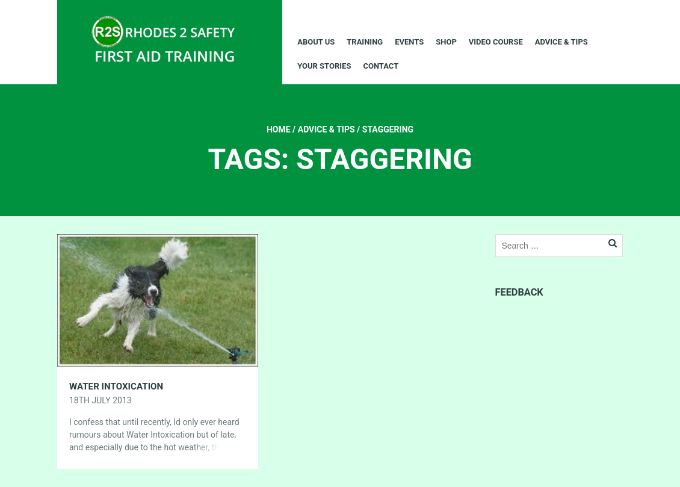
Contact (380, 65)
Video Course (496, 41)
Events (409, 41)
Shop (446, 41)
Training (365, 41)
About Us (316, 41)
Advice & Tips (561, 41)
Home (279, 129)
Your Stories (324, 65)
